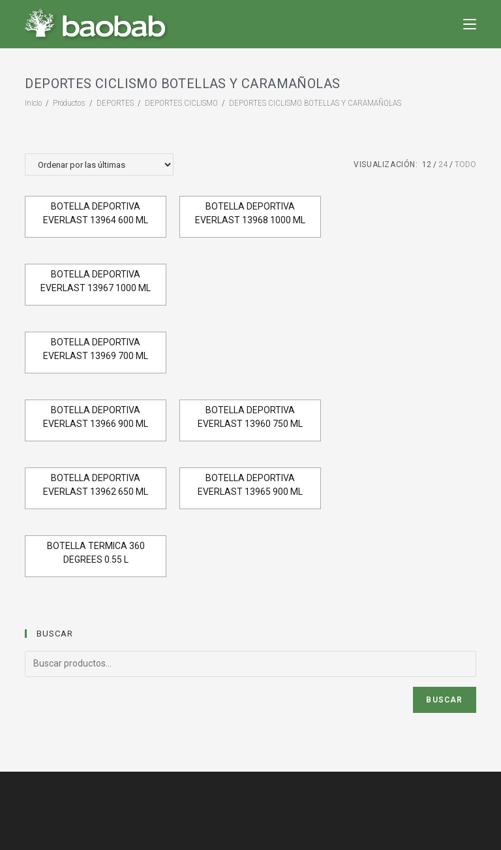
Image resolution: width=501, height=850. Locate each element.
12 (426, 164)
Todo (465, 164)
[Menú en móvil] (469, 24)
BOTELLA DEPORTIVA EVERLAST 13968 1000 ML (250, 213)
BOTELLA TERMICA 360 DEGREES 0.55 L (96, 553)
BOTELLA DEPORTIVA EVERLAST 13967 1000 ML (95, 281)
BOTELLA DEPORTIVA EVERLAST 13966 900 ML (95, 417)
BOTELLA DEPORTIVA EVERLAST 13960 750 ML (250, 417)
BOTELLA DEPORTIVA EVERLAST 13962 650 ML (95, 485)
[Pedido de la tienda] (99, 164)
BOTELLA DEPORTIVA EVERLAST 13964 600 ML (95, 213)
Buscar (444, 699)
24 (443, 164)
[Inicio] (33, 103)
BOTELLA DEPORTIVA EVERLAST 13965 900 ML (250, 485)
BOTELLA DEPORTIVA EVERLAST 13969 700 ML (95, 349)
